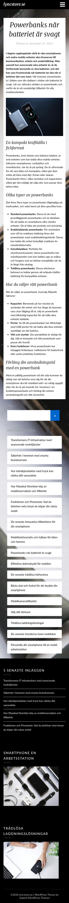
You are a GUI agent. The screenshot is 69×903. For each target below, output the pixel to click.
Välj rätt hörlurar (21, 612)
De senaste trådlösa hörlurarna (29, 574)
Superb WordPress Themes (34, 897)
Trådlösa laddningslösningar (27, 623)
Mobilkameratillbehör (24, 601)
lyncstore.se (14, 4)
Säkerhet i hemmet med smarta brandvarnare (28, 692)
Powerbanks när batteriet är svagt (31, 552)
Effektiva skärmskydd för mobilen (31, 563)
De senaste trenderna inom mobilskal (33, 634)
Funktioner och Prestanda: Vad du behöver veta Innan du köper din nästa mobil (34, 506)
